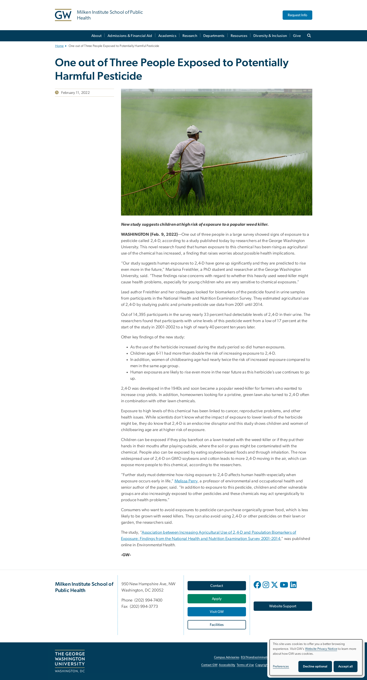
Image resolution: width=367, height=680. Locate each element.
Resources (239, 36)
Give (297, 36)
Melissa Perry (186, 481)
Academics (167, 36)
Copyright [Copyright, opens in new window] (262, 665)
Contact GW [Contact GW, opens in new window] (209, 665)
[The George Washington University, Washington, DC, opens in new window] (70, 661)
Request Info (297, 15)
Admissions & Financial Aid (130, 36)
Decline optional (315, 666)
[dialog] (316, 657)
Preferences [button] (281, 666)
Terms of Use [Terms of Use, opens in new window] (245, 665)
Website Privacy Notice (321, 649)
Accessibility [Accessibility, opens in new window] (227, 665)
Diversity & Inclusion (270, 36)
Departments (214, 36)
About (96, 36)
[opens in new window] (258, 588)
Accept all (345, 666)
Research (189, 36)
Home (59, 46)
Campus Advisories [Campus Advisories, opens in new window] (226, 657)
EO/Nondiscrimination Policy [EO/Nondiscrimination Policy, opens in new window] (260, 657)
